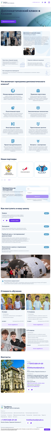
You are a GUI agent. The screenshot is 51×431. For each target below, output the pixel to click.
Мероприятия (4, 416)
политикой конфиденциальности (40, 202)
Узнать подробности (33, 324)
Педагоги (44, 415)
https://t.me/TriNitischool (33, 389)
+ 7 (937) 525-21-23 (36, 2)
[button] (7, 180)
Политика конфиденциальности (7, 427)
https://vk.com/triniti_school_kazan (36, 385)
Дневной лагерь (37, 415)
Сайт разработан (43, 427)
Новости (10, 416)
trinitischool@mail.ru (36, 370)
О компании (3, 415)
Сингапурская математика (7, 412)
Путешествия (29, 415)
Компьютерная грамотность (32, 412)
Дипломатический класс (19, 412)
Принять (47, 429)
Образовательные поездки (19, 415)
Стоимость (9, 415)
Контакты (15, 416)
